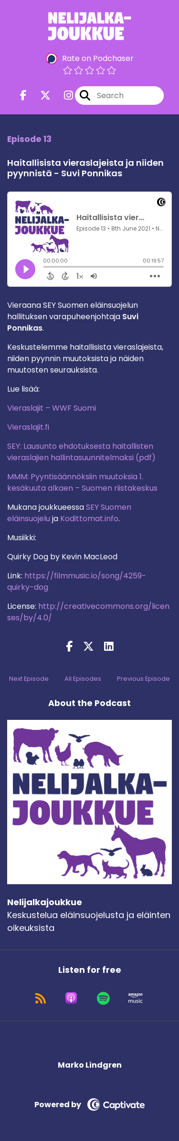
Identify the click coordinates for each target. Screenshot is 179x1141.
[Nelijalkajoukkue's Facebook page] (23, 95)
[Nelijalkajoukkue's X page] (40, 95)
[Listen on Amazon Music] (135, 998)
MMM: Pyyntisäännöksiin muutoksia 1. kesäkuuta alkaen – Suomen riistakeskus (82, 482)
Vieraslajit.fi (28, 427)
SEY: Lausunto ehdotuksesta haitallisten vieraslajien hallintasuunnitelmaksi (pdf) (81, 452)
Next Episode (29, 679)
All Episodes (82, 679)
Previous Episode (143, 679)
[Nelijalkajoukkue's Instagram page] (63, 95)
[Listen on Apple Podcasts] (71, 998)
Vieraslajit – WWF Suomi (51, 408)
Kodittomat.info (89, 518)
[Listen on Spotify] (103, 998)
